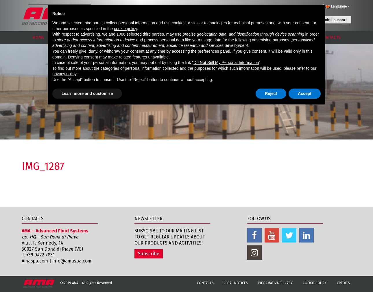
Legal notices (236, 283)
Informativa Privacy (275, 283)
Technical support (332, 20)
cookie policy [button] (125, 28)
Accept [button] (304, 93)
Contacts (205, 283)
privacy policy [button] (64, 73)
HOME (38, 37)
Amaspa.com (35, 261)
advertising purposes (270, 40)
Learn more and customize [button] (87, 93)
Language (337, 6)
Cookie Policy (315, 283)
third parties (153, 34)
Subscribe (148, 253)
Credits (343, 283)
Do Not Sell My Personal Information (226, 62)
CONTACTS (331, 37)
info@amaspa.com (73, 261)
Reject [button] (271, 93)
